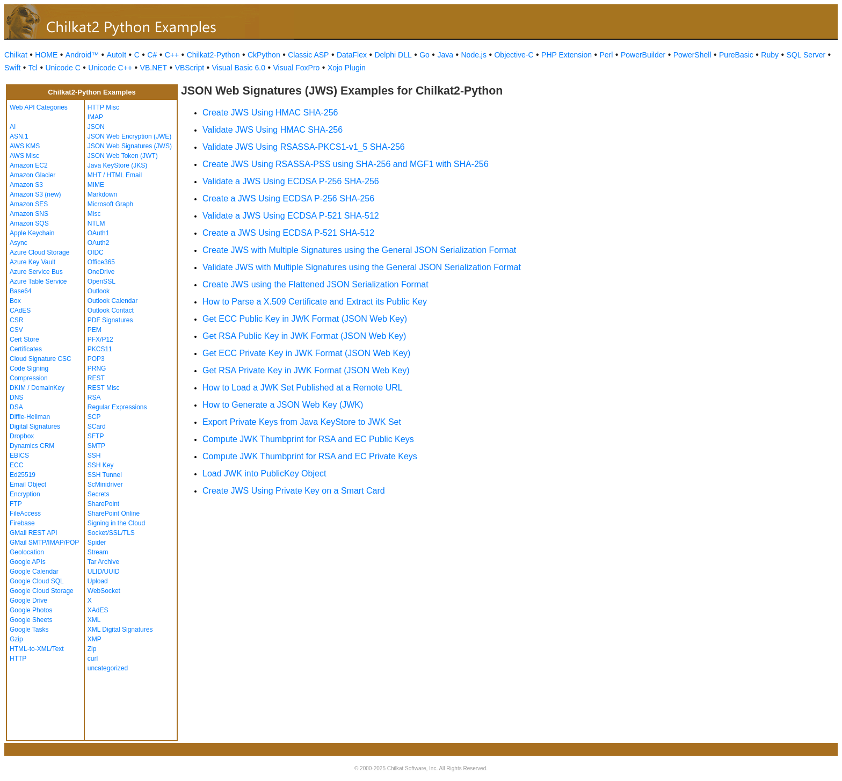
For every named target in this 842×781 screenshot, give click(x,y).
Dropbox (22, 436)
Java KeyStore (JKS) (117, 165)
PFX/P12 (100, 339)
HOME (46, 54)
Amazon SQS (29, 223)
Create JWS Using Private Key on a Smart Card (293, 490)
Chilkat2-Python (213, 54)
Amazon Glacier (32, 175)
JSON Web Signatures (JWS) (130, 146)
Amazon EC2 (29, 165)
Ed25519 (22, 475)
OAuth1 (99, 233)
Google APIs (28, 562)
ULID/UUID (104, 571)
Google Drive (28, 600)
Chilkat (15, 54)
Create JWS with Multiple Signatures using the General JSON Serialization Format (359, 250)
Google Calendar (34, 571)
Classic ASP (308, 54)
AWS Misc (24, 156)
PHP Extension (566, 54)
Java (445, 54)
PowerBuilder (643, 54)
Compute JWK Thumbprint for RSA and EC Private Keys (309, 456)
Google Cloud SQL (37, 581)
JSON (96, 127)
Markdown (102, 194)
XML (94, 620)
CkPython (264, 54)
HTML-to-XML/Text (37, 649)
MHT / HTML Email (115, 175)
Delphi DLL (392, 54)
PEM (94, 330)
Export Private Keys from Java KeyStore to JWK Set (301, 421)
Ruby (770, 54)
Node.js (474, 54)
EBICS (19, 455)
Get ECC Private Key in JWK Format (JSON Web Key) (306, 353)
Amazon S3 (26, 185)
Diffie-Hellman (30, 417)
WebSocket (104, 591)
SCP (94, 417)
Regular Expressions (117, 407)
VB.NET (154, 67)
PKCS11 (100, 349)
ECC (16, 465)
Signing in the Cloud (116, 523)
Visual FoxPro (296, 67)
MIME (96, 185)
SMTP (96, 446)
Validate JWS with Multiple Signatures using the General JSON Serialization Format (361, 267)
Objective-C (513, 54)
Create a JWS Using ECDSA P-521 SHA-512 (288, 232)
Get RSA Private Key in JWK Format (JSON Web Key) (306, 370)
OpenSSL (101, 281)
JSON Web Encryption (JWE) (129, 136)
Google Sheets (31, 620)
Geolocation (27, 552)
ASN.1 (19, 136)
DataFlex (352, 54)
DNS (16, 397)
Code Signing (29, 368)
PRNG (97, 368)
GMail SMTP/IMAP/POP (44, 542)
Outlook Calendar (112, 301)
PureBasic (736, 54)
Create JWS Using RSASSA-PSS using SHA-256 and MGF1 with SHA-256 (345, 164)
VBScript (189, 67)
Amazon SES (29, 204)
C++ (172, 54)
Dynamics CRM (32, 446)
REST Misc (104, 388)
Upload (98, 581)
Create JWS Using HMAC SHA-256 (270, 112)
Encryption (25, 494)
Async (18, 243)
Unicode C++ (110, 67)
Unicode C (62, 67)
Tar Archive (103, 562)
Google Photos (31, 610)
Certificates (26, 349)
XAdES (98, 610)
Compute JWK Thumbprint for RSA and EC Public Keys (308, 439)
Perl (606, 54)
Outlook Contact (111, 310)
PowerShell (692, 54)
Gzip (16, 639)
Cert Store (24, 339)
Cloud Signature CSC (40, 359)
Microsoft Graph (110, 204)
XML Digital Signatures (120, 629)
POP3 (96, 359)
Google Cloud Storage (42, 591)
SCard (97, 426)
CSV (16, 330)
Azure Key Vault (32, 262)
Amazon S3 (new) (35, 194)
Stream (98, 552)
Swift (12, 67)
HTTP (18, 658)
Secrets (99, 494)
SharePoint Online (114, 513)
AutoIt (117, 54)
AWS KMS (25, 146)
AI (13, 127)
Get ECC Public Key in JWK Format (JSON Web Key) (304, 318)
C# (152, 54)
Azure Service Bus (36, 272)
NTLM (96, 223)
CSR (16, 320)
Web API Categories (39, 107)
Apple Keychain (32, 233)
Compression (29, 378)
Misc (94, 214)
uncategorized (108, 668)
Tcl (33, 67)
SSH (94, 455)
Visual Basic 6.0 (238, 67)
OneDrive (101, 272)
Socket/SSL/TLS (111, 533)
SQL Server (806, 54)
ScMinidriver (105, 484)
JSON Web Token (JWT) (123, 156)
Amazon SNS (29, 214)
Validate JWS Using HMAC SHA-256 (272, 129)
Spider (97, 542)
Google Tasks (29, 629)
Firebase (22, 523)
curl (93, 658)
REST (96, 378)
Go (424, 54)
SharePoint (103, 504)
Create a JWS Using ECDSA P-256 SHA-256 (288, 198)
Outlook (99, 291)
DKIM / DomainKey (37, 388)
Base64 (21, 291)
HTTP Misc (103, 107)
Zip (92, 649)
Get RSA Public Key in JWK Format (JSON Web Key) (304, 336)
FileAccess (25, 513)
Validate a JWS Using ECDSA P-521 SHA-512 (290, 215)
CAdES (20, 310)
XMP (94, 639)
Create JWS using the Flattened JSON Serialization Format (315, 284)
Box (15, 301)
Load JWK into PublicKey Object (264, 473)
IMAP (95, 117)
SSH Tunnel (105, 475)
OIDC (96, 252)
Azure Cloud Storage (39, 252)
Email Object (28, 484)
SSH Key (101, 465)
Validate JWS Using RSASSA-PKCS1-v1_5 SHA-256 (303, 146)
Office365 (101, 262)
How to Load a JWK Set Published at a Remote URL (302, 387)
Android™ (82, 54)
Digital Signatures (35, 426)
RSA (94, 397)
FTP (16, 504)
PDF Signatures (110, 320)
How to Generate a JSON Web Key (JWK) (282, 404)
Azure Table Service (38, 281)
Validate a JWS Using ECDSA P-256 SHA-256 (290, 181)
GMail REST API (33, 533)
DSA (16, 407)
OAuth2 (99, 243)
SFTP (96, 436)
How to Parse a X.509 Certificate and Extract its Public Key (314, 301)
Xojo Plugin (347, 67)
